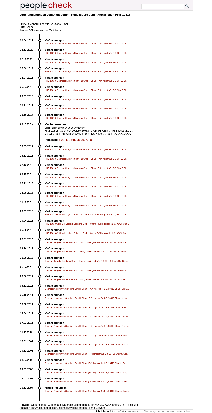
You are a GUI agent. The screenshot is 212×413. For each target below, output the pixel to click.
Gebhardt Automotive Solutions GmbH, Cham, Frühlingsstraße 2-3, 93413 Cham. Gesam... (87, 316)
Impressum (134, 411)
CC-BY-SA (117, 411)
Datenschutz (183, 411)
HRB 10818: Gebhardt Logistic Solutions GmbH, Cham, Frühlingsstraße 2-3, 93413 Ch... (86, 43)
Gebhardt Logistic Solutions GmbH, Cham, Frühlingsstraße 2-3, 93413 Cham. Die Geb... (86, 261)
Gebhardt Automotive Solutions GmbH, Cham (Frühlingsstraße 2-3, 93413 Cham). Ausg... (87, 372)
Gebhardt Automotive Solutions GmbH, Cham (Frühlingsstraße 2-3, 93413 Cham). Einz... (86, 363)
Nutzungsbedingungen (159, 411)
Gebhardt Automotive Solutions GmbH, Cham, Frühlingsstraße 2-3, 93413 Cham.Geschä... (87, 344)
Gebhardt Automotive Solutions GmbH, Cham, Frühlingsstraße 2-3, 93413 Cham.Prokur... (87, 335)
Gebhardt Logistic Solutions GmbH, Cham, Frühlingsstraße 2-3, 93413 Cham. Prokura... (86, 242)
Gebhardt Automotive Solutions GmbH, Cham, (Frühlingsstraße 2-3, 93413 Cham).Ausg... (87, 354)
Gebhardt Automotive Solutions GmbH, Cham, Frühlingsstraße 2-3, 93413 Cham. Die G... (87, 289)
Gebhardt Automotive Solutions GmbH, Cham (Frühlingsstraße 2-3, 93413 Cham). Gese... (87, 391)
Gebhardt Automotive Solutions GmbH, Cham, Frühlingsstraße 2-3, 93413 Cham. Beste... (87, 307)
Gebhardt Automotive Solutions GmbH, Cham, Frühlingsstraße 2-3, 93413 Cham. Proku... (87, 326)
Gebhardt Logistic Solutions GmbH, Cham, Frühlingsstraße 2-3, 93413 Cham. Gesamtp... (87, 251)
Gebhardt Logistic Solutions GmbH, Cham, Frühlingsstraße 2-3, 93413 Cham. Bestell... (86, 279)
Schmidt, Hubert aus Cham (76, 139)
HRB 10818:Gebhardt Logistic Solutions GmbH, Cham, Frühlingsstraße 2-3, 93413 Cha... (87, 214)
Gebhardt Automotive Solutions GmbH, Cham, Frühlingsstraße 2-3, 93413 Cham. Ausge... (87, 298)
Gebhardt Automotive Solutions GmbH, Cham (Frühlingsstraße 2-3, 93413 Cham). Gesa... (87, 381)
